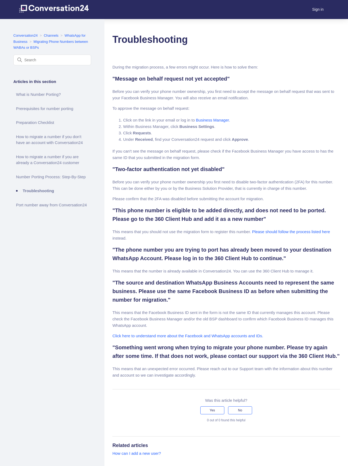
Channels (51, 35)
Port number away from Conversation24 (51, 205)
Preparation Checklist (35, 122)
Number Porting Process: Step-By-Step (51, 177)
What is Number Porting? (38, 94)
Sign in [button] (318, 9)
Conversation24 (25, 35)
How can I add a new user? (136, 453)
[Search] (52, 60)
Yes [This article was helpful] (212, 410)
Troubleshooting (38, 190)
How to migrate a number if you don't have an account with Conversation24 (49, 139)
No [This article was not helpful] (240, 410)
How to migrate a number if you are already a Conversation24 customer (47, 159)
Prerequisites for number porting (44, 108)
